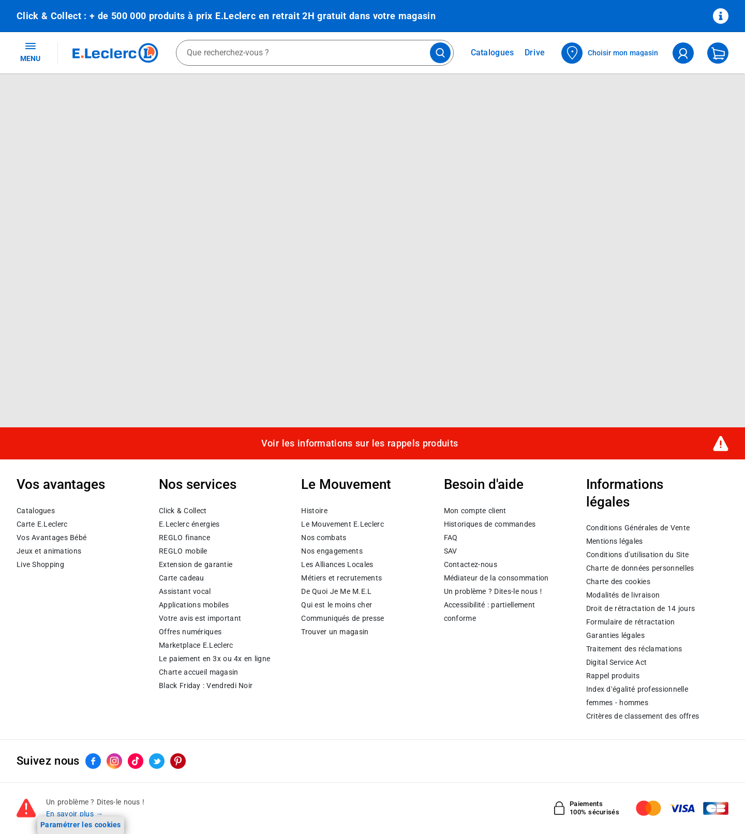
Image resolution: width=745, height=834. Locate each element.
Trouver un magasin (334, 632)
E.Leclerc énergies (189, 524)
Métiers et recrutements (341, 578)
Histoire (314, 511)
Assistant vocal (185, 591)
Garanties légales (615, 635)
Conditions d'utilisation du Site (637, 554)
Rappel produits (612, 676)
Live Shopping (40, 564)
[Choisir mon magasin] (610, 53)
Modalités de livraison (623, 595)
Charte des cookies (618, 581)
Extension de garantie (195, 564)
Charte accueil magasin (198, 672)
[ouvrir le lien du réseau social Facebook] (93, 761)
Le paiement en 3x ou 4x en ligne (214, 658)
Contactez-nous (470, 564)
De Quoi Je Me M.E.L (336, 591)
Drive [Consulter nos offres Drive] (535, 52)
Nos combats (323, 537)
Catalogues (36, 511)
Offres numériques (190, 632)
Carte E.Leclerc (42, 524)
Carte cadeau (181, 578)
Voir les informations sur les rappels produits (359, 443)
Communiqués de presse (342, 618)
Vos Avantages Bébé (51, 537)
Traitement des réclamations (634, 649)
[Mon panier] (717, 53)
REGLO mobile (183, 551)
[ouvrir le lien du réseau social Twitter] (157, 761)
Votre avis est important (200, 618)
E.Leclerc (196, 645)
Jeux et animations (49, 551)
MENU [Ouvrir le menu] (30, 52)
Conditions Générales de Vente (638, 528)
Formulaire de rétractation (630, 622)
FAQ (451, 537)
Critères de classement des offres (642, 716)
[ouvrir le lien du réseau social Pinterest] (178, 761)
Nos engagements (331, 551)
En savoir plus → (74, 814)
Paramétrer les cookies (80, 825)
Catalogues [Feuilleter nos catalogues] (492, 53)
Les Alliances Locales (337, 564)
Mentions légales (614, 541)
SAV (450, 551)
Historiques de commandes (490, 524)
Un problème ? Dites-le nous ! (493, 591)
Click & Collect (182, 511)
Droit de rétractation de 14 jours (640, 608)
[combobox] (315, 53)
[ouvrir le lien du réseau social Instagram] (114, 761)
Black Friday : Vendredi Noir (205, 685)
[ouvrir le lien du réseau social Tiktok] (135, 761)
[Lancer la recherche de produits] (440, 52)
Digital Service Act (616, 662)
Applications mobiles (194, 605)
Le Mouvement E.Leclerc (342, 524)
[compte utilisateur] (683, 53)
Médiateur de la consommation (496, 578)
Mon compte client (475, 511)
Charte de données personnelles (640, 568)
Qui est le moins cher (336, 605)
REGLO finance (184, 537)
